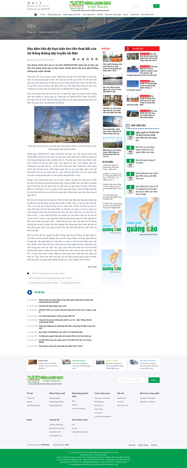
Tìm (156, 6)
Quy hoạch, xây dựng (102, 398)
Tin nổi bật (105, 48)
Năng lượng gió (54, 398)
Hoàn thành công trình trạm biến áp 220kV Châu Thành (61, 346)
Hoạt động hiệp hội (33, 405)
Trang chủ (31, 32)
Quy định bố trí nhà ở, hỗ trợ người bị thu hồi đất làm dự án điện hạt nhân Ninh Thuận (147, 190)
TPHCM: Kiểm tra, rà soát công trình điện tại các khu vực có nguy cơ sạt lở (67, 311)
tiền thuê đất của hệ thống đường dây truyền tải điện (50, 278)
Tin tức (42, 14)
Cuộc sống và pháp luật (103, 416)
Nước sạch (98, 413)
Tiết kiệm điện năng (56, 425)
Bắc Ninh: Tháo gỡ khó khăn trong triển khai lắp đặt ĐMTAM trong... (114, 365)
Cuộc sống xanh (89, 14)
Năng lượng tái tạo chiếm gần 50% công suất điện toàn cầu (147, 176)
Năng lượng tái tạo (55, 405)
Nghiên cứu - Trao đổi (147, 402)
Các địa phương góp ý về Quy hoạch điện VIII (57, 316)
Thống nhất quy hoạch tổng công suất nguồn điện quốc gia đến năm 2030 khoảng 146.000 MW (66, 301)
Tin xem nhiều (107, 161)
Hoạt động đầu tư (79, 361)
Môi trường (99, 409)
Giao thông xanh (147, 14)
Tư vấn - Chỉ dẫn (112, 361)
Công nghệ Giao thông (80, 432)
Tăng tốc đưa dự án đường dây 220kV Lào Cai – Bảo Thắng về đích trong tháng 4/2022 (65, 321)
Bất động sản (99, 402)
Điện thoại (143, 445)
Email (153, 445)
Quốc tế (29, 402)
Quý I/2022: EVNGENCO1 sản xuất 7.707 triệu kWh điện (61, 332)
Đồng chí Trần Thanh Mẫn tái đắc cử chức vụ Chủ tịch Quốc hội (48, 365)
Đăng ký (154, 380)
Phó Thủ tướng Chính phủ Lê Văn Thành (48, 273)
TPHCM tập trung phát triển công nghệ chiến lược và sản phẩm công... (149, 365)
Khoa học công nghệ (113, 14)
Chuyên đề (134, 14)
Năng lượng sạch (54, 14)
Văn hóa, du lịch (122, 405)
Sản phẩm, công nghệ (148, 361)
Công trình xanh (55, 432)
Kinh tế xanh (121, 398)
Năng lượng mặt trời (56, 402)
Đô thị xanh (99, 405)
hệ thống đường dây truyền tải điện (43, 283)
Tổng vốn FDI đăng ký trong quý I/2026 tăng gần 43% (81, 365)
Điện (73, 401)
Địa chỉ (132, 445)
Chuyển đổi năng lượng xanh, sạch (53, 306)
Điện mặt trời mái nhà (57, 428)
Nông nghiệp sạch (55, 435)
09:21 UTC (45, 6)
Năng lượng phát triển (71, 14)
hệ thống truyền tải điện (71, 283)
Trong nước (43, 361)
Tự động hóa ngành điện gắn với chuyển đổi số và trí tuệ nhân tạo (65, 336)
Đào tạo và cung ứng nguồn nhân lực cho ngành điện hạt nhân (145, 150)
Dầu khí (74, 405)
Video (125, 14)
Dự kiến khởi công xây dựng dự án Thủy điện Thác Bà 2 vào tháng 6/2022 (65, 341)
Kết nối (100, 14)
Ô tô (73, 425)
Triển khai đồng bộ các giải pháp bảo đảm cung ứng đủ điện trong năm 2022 (67, 327)
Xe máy (74, 428)
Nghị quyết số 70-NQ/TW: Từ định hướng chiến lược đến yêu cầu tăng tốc (147, 136)
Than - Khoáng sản (78, 408)
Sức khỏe (120, 402)
